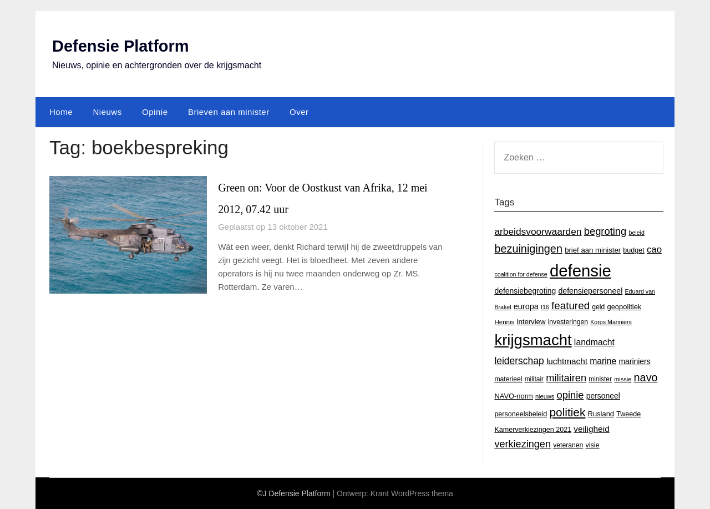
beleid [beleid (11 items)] (636, 232)
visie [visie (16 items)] (592, 444)
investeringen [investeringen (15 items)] (568, 321)
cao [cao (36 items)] (654, 249)
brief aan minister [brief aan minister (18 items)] (593, 249)
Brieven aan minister (229, 111)
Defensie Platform (123, 46)
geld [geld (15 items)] (598, 307)
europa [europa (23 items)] (526, 306)
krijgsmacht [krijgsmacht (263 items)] (532, 340)
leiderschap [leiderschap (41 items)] (519, 360)
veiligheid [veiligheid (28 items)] (591, 429)
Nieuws (107, 111)
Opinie (155, 111)
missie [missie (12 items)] (622, 379)
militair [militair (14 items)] (534, 379)
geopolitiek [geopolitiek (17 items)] (624, 307)
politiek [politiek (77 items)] (567, 412)
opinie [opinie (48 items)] (570, 394)
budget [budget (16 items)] (633, 250)
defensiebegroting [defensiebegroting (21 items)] (525, 290)
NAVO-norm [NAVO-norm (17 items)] (513, 395)
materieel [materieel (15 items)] (508, 379)
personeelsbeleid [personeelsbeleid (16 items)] (520, 414)
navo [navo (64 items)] (646, 377)
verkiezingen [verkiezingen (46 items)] (522, 443)
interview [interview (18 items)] (530, 321)
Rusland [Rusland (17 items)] (601, 414)
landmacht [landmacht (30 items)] (594, 342)
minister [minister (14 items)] (600, 379)
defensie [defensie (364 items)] (580, 270)
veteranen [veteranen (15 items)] (568, 444)
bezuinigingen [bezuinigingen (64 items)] (528, 248)
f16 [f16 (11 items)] (545, 307)
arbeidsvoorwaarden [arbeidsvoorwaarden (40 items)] (537, 230)
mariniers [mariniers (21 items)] (634, 360)
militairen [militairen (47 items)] (566, 378)
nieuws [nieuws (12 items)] (544, 395)
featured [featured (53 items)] (570, 305)
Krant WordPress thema (412, 493)
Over (299, 111)
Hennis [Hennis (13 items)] (504, 321)
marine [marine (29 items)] (603, 360)
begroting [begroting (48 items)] (605, 230)
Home (61, 111)
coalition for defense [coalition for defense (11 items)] (520, 274)
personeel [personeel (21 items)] (603, 395)
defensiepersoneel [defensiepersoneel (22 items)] (590, 290)
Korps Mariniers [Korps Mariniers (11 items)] (611, 321)
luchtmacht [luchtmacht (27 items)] (566, 360)
